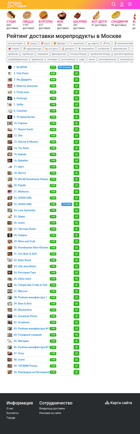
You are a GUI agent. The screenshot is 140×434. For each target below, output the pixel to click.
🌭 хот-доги (51, 48)
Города (11, 417)
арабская (13, 54)
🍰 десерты (68, 48)
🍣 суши (45, 43)
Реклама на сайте (50, 413)
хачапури (52, 59)
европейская (120, 48)
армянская (37, 59)
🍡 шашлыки (77, 43)
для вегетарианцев (124, 54)
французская (59, 54)
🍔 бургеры (59, 43)
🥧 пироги (93, 43)
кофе (82, 59)
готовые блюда (78, 54)
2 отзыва (67, 204)
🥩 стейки (13, 48)
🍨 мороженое (86, 48)
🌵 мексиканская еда (125, 43)
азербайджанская (18, 59)
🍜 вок (106, 43)
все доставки (15, 43)
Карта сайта (118, 402)
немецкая (42, 54)
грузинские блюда (100, 54)
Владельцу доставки (52, 408)
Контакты (13, 413)
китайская (103, 48)
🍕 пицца (32, 43)
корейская (27, 54)
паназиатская (127, 59)
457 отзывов (65, 67)
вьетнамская (68, 59)
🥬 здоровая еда (32, 48)
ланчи (92, 59)
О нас (10, 408)
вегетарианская (107, 59)
